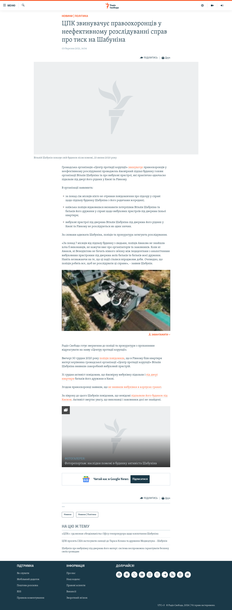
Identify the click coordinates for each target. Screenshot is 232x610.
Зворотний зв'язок (77, 597)
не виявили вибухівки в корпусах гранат (134, 387)
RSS (19, 591)
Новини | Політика (75, 16)
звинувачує (135, 167)
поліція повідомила (111, 358)
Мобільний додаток (28, 579)
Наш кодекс (73, 579)
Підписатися (140, 479)
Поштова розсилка (27, 585)
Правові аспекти (75, 585)
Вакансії (71, 591)
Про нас (70, 573)
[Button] (149, 58)
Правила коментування (30, 597)
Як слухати (23, 573)
